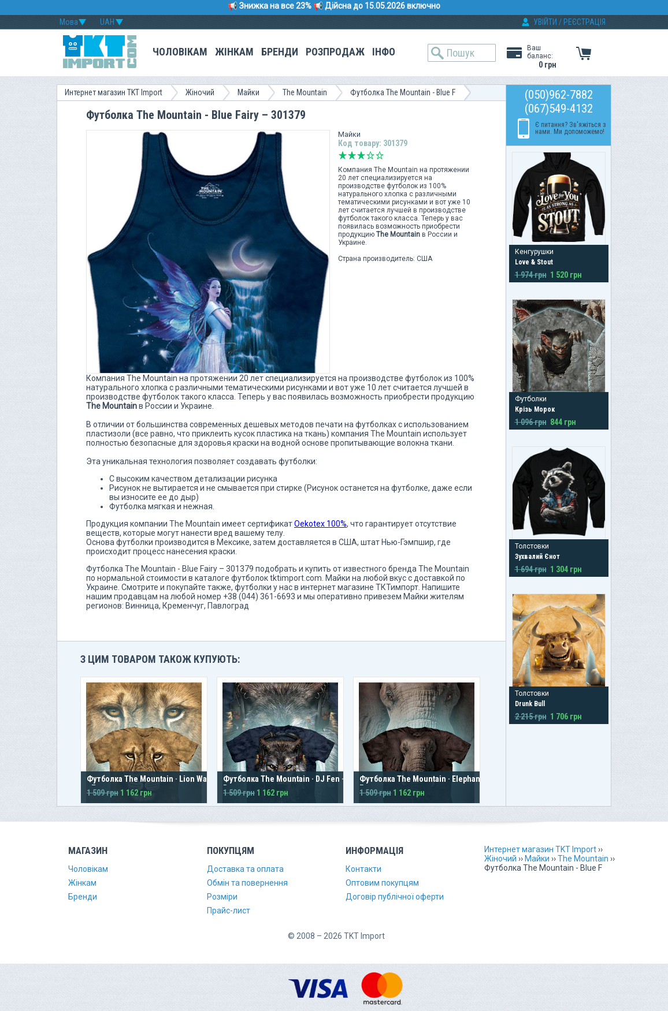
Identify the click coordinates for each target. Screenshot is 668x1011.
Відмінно (379, 155)
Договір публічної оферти (395, 896)
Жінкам (234, 52)
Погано (352, 155)
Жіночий (199, 92)
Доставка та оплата (245, 869)
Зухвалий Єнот (537, 557)
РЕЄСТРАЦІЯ (584, 22)
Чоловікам (180, 52)
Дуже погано (342, 155)
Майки (248, 92)
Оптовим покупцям (382, 882)
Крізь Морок (535, 409)
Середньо (361, 155)
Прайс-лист (228, 910)
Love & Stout (534, 262)
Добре (370, 155)
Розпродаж (335, 52)
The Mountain (305, 92)
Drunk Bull (530, 704)
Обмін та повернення (247, 882)
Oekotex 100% (320, 523)
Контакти (363, 869)
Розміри (222, 896)
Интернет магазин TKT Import (113, 92)
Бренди (279, 52)
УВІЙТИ (545, 22)
